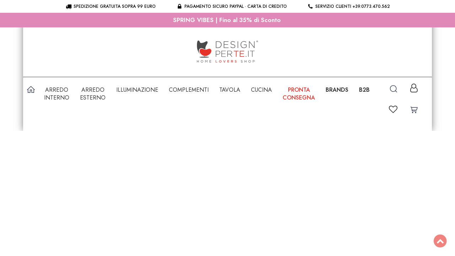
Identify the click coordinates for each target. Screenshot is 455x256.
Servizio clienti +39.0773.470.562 (348, 6)
